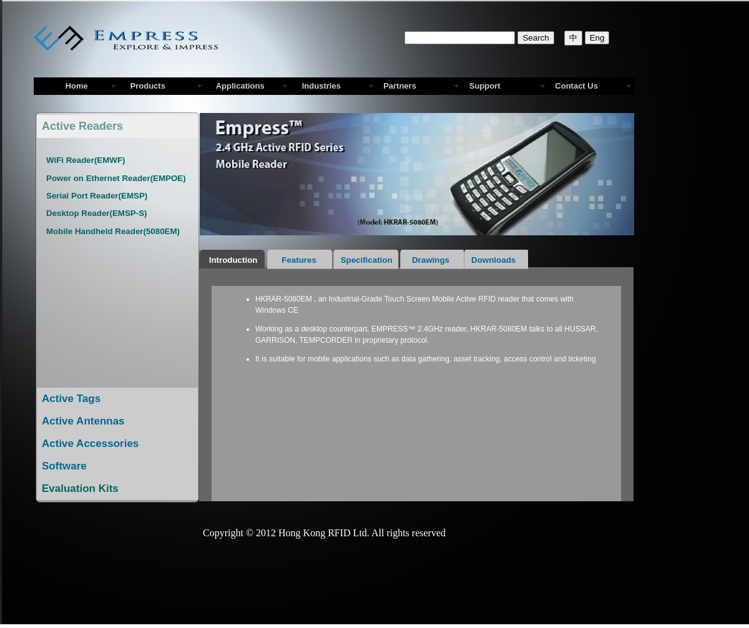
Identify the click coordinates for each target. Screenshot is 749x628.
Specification (367, 260)
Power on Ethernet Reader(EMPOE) (116, 178)
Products (145, 86)
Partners (399, 86)
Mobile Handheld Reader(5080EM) (113, 231)
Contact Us (576, 86)
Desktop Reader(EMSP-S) (96, 213)
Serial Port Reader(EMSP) (96, 195)
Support (485, 86)
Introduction (233, 260)
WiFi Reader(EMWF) (85, 160)
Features (300, 260)
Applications (238, 86)
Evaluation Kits (80, 488)
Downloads (496, 260)
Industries (319, 86)
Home (77, 86)
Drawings (432, 260)
